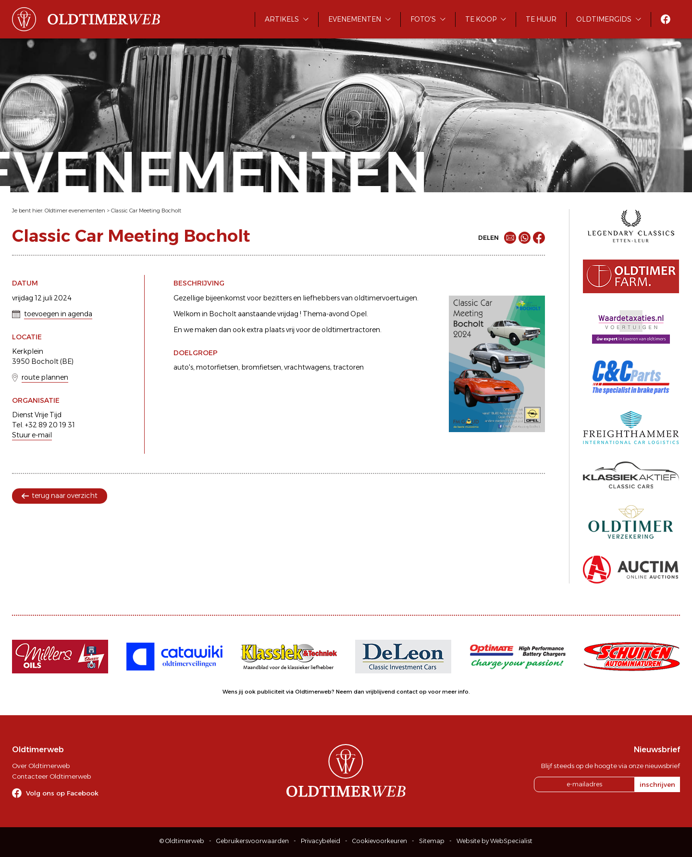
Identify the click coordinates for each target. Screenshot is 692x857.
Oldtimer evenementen (75, 210)
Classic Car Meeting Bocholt (146, 210)
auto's (183, 367)
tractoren (348, 367)
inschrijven (657, 784)
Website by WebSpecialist (494, 841)
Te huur (541, 19)
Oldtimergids (603, 19)
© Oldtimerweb (182, 841)
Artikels (282, 19)
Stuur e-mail (32, 435)
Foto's (423, 19)
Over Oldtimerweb (41, 766)
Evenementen (354, 19)
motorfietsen (217, 367)
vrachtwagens (307, 367)
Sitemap (432, 841)
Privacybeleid (320, 841)
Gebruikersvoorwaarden (252, 841)
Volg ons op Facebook (62, 793)
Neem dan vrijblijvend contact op (381, 691)
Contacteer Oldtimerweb (51, 776)
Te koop (480, 19)
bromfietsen (261, 367)
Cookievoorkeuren (379, 841)
